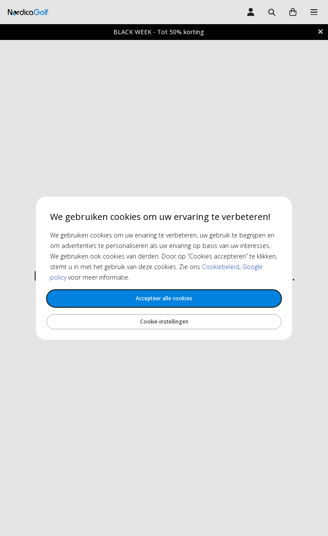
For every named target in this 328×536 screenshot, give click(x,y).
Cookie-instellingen (164, 321)
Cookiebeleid (220, 267)
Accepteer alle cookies (164, 298)
